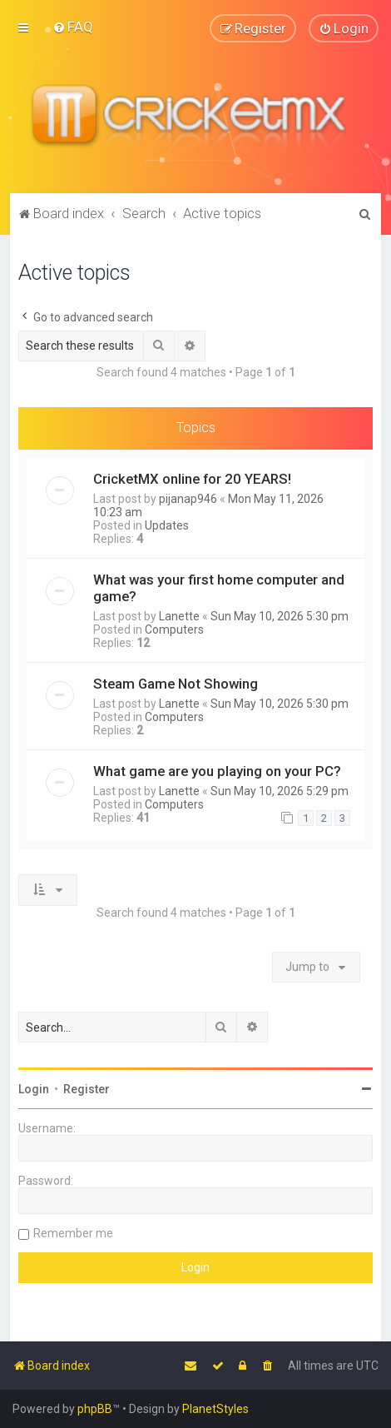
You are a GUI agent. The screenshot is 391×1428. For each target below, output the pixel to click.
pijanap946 (188, 498)
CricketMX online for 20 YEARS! (192, 478)
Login (33, 1089)
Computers (174, 628)
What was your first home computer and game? (218, 587)
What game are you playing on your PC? (217, 770)
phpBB (94, 1409)
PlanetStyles (215, 1409)
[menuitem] (72, 26)
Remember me (73, 1233)
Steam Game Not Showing (175, 682)
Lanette (179, 615)
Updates (167, 524)
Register (86, 1089)
